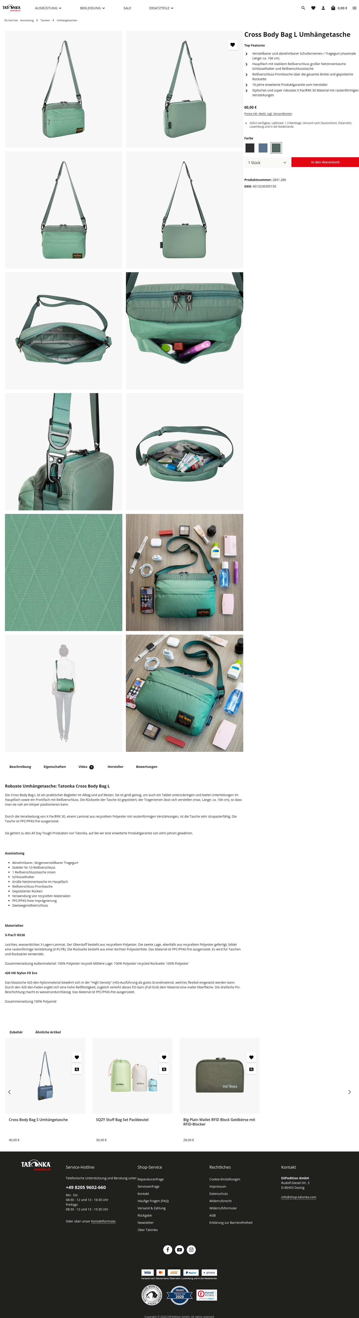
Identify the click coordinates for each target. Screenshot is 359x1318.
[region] (124, 396)
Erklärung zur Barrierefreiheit (229, 1227)
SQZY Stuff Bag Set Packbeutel (123, 1124)
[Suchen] (303, 10)
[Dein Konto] (323, 10)
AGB (212, 1220)
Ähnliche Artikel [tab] (47, 1036)
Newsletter (145, 1227)
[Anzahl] (267, 167)
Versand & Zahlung (151, 1212)
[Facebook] (167, 1254)
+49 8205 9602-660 (85, 1191)
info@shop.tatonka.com (297, 1201)
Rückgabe (145, 1220)
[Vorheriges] (9, 1096)
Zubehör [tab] (15, 1036)
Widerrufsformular (221, 1212)
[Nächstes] (349, 1096)
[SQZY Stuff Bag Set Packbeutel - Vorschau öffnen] (164, 1073)
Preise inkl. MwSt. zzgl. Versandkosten (267, 118)
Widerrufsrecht (219, 1205)
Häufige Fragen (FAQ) (153, 1205)
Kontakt (143, 1198)
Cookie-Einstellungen (224, 1183)
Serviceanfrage (148, 1191)
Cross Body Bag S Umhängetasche (39, 1124)
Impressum (217, 1191)
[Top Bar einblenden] (354, 10)
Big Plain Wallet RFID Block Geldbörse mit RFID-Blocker (219, 1126)
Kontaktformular (101, 1225)
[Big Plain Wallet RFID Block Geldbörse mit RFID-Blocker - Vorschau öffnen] (251, 1073)
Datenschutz (218, 1198)
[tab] (20, 771)
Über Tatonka (147, 1234)
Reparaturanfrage (150, 1183)
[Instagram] (191, 1254)
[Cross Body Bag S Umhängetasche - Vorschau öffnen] (77, 1073)
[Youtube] (179, 1254)
